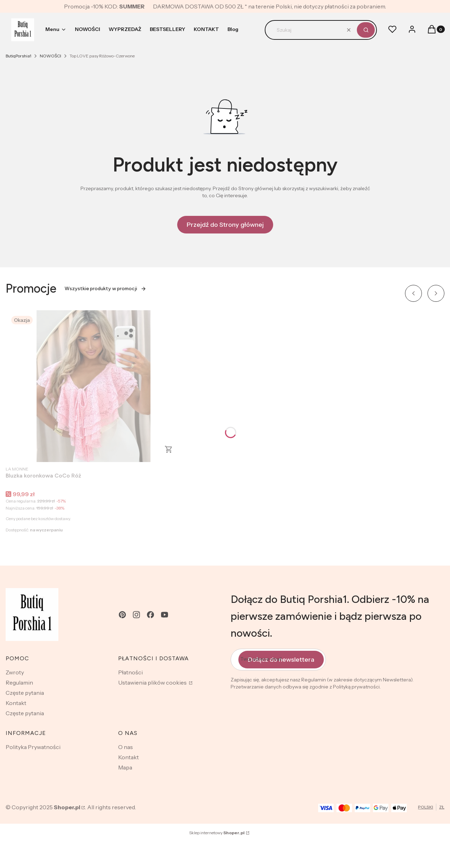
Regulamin (19, 682)
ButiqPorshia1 (18, 55)
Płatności (130, 672)
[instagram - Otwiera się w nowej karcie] (136, 614)
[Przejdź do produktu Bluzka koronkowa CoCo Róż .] (93, 386)
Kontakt (16, 702)
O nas (125, 746)
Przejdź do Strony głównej (225, 225)
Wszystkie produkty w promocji (105, 289)
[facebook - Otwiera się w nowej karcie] (150, 614)
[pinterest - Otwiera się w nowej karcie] (122, 614)
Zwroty (15, 672)
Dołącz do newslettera (281, 659)
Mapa (125, 767)
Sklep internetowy (217, 832)
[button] (366, 30)
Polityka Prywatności (33, 746)
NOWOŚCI (50, 55)
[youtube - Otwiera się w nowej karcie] (164, 614)
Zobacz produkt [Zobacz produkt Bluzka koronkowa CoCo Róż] (169, 449)
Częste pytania (25, 692)
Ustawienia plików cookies (153, 682)
